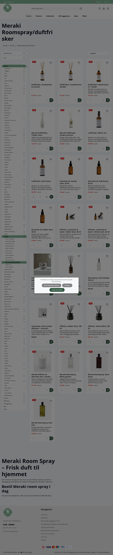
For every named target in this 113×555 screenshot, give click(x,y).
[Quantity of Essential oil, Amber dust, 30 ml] (40, 246)
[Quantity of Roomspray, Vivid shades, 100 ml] (97, 294)
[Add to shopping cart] (51, 101)
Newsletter (44, 518)
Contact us (44, 515)
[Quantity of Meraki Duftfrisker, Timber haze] (40, 149)
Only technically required (51, 285)
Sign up (11, 2)
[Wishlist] (100, 9)
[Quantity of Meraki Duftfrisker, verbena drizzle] (69, 149)
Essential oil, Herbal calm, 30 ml (68, 182)
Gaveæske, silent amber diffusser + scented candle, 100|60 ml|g (41, 328)
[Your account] (104, 9)
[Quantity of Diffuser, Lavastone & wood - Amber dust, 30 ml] (69, 246)
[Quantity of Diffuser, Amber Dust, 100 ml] (69, 342)
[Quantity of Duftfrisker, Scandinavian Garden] (69, 101)
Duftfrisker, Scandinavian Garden (71, 86)
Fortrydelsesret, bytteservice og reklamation (54, 524)
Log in (5, 2)
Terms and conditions (47, 534)
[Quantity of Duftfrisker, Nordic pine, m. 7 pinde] (97, 101)
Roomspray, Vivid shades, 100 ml (99, 279)
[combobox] (54, 9)
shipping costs (73, 552)
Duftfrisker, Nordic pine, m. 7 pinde (98, 86)
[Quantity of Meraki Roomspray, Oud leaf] (40, 439)
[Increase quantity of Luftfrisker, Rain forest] (47, 197)
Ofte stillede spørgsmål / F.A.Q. (50, 521)
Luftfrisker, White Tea (97, 133)
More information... (56, 281)
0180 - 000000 (8, 524)
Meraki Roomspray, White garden (68, 376)
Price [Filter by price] (14, 58)
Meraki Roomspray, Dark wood (98, 376)
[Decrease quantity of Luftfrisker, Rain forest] (33, 197)
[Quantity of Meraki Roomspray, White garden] (69, 390)
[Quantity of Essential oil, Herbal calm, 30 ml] (69, 197)
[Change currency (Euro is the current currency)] (106, 2)
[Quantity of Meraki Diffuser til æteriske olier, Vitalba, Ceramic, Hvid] (40, 390)
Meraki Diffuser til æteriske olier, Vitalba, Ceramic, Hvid (41, 376)
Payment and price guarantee (50, 531)
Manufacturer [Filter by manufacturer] (14, 54)
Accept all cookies (57, 290)
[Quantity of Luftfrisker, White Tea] (97, 149)
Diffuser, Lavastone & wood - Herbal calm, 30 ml (99, 231)
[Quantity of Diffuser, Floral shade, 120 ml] (69, 294)
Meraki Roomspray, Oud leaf (41, 424)
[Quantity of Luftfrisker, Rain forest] (40, 197)
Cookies (43, 540)
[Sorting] (99, 54)
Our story (44, 537)
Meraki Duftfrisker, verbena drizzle (68, 134)
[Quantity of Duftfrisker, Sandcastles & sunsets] (40, 101)
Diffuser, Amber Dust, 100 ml (71, 328)
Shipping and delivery (47, 527)
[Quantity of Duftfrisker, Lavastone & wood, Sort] (40, 294)
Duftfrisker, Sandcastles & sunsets (41, 86)
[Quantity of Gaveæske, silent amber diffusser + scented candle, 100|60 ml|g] (40, 342)
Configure (67, 285)
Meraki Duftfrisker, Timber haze (39, 134)
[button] (24, 66)
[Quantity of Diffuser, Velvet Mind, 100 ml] (97, 342)
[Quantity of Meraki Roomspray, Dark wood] (97, 390)
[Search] (81, 9)
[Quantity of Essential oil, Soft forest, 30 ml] (97, 197)
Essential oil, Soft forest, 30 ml (98, 182)
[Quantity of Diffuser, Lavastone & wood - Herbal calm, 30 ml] (97, 246)
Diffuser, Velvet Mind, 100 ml (99, 328)
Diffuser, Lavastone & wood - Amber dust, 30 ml (70, 231)
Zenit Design (28, 552)
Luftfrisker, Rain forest (41, 181)
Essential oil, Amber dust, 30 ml (42, 231)
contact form (14, 531)
